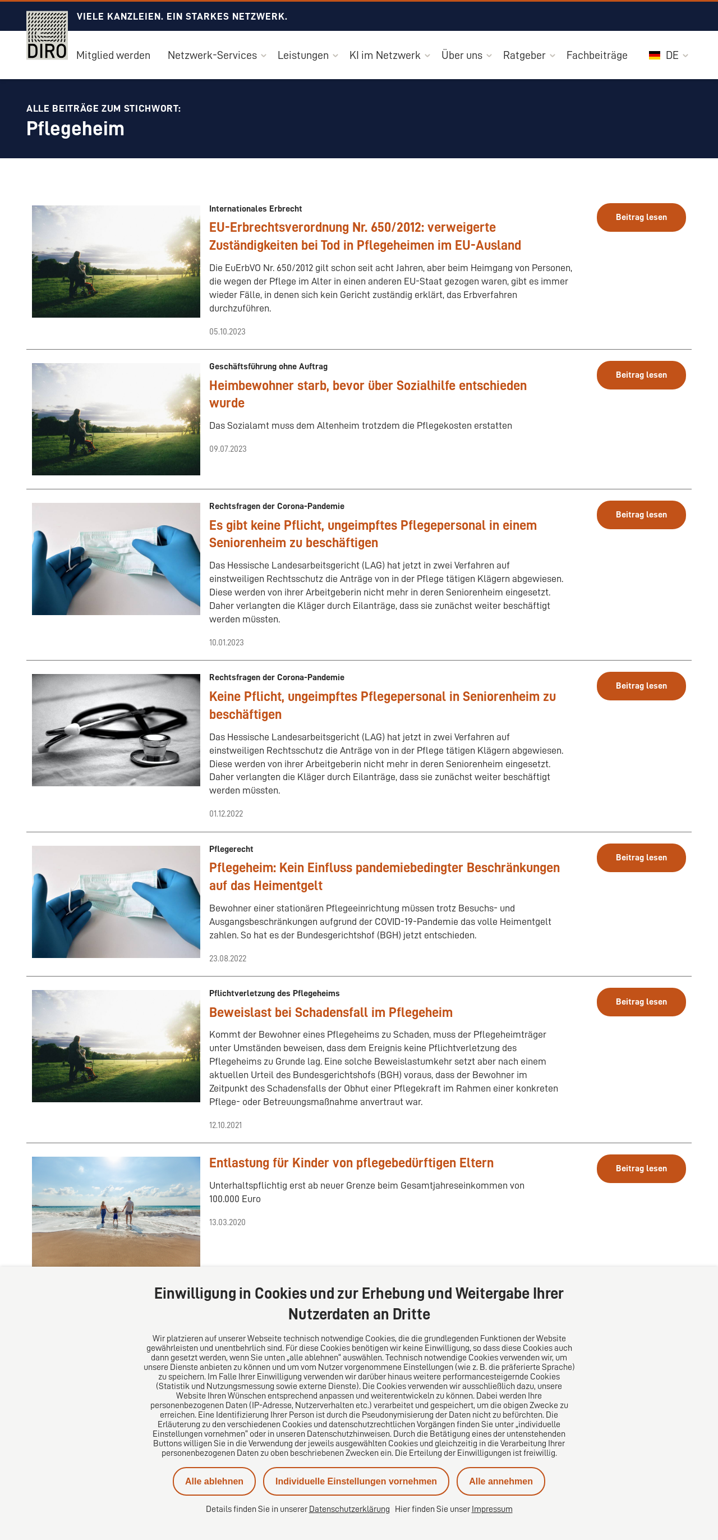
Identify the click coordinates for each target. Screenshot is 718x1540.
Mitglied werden (113, 55)
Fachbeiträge (597, 55)
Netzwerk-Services (212, 55)
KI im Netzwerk (385, 55)
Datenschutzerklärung (349, 1509)
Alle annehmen (501, 1481)
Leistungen (303, 55)
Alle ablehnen (214, 1481)
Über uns (461, 55)
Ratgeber (524, 55)
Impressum (492, 1509)
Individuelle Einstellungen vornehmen (356, 1481)
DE (664, 55)
